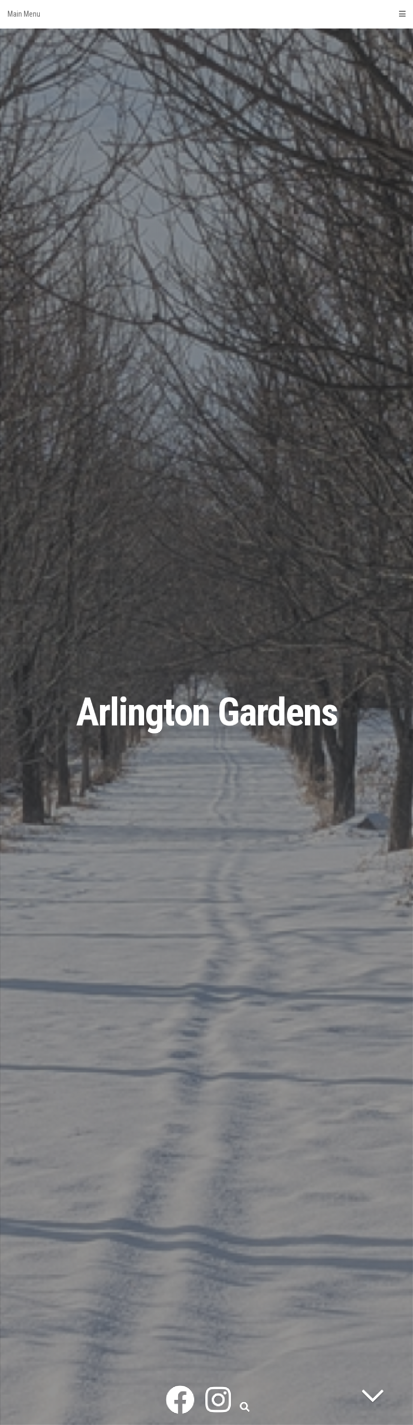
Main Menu (206, 14)
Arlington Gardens (207, 712)
